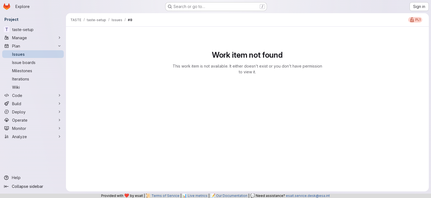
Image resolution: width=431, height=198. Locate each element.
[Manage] (33, 37)
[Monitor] (33, 128)
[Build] (33, 103)
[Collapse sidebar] (33, 186)
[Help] (33, 178)
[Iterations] (33, 79)
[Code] (33, 95)
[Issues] (33, 54)
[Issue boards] (33, 62)
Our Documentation (231, 196)
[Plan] (33, 46)
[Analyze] (33, 136)
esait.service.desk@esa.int (308, 196)
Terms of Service (165, 196)
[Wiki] (33, 87)
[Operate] (33, 120)
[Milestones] (33, 70)
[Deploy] (33, 112)
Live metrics (198, 196)
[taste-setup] (33, 29)
